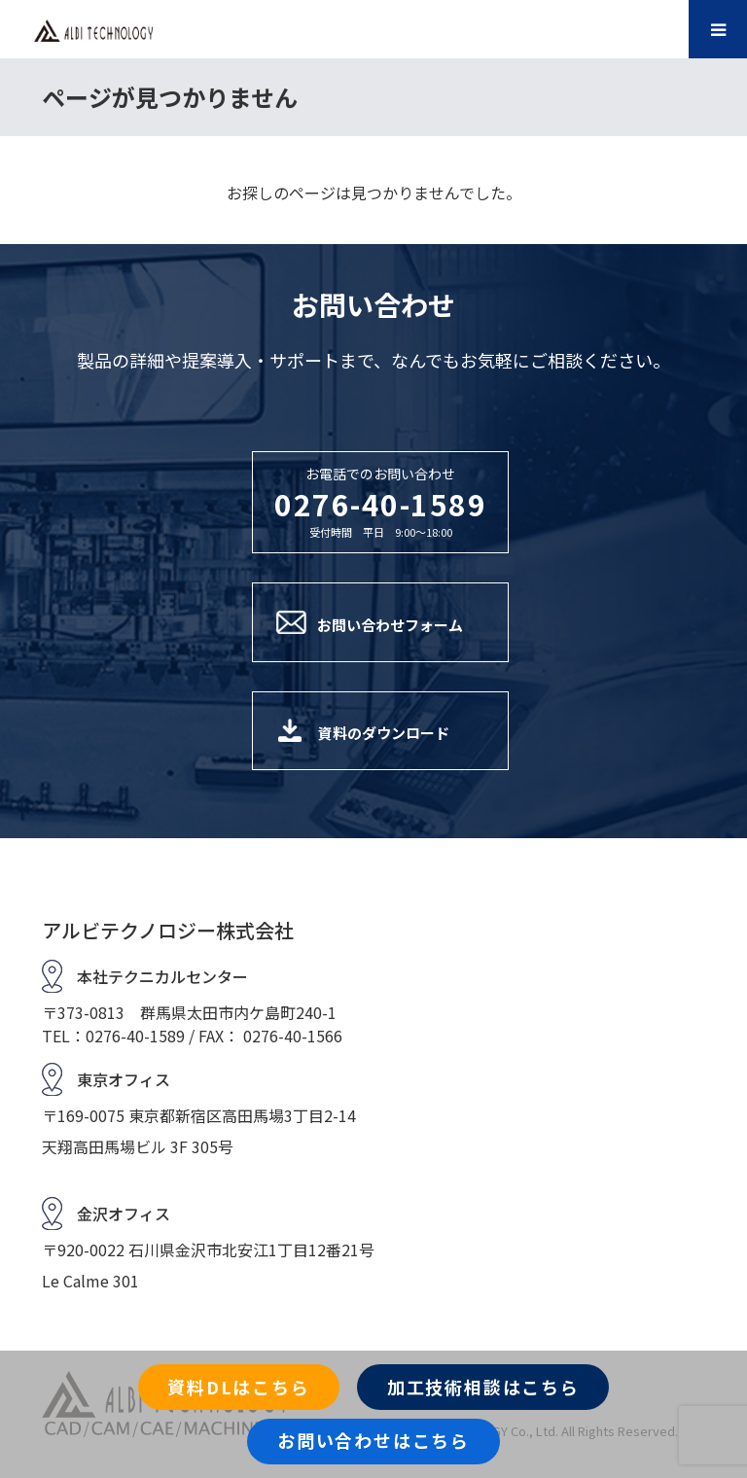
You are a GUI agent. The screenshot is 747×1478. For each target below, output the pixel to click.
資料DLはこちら (238, 1386)
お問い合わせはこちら (373, 1440)
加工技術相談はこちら (483, 1386)
